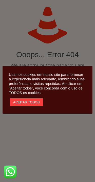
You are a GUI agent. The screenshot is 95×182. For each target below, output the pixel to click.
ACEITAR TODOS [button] (26, 102)
